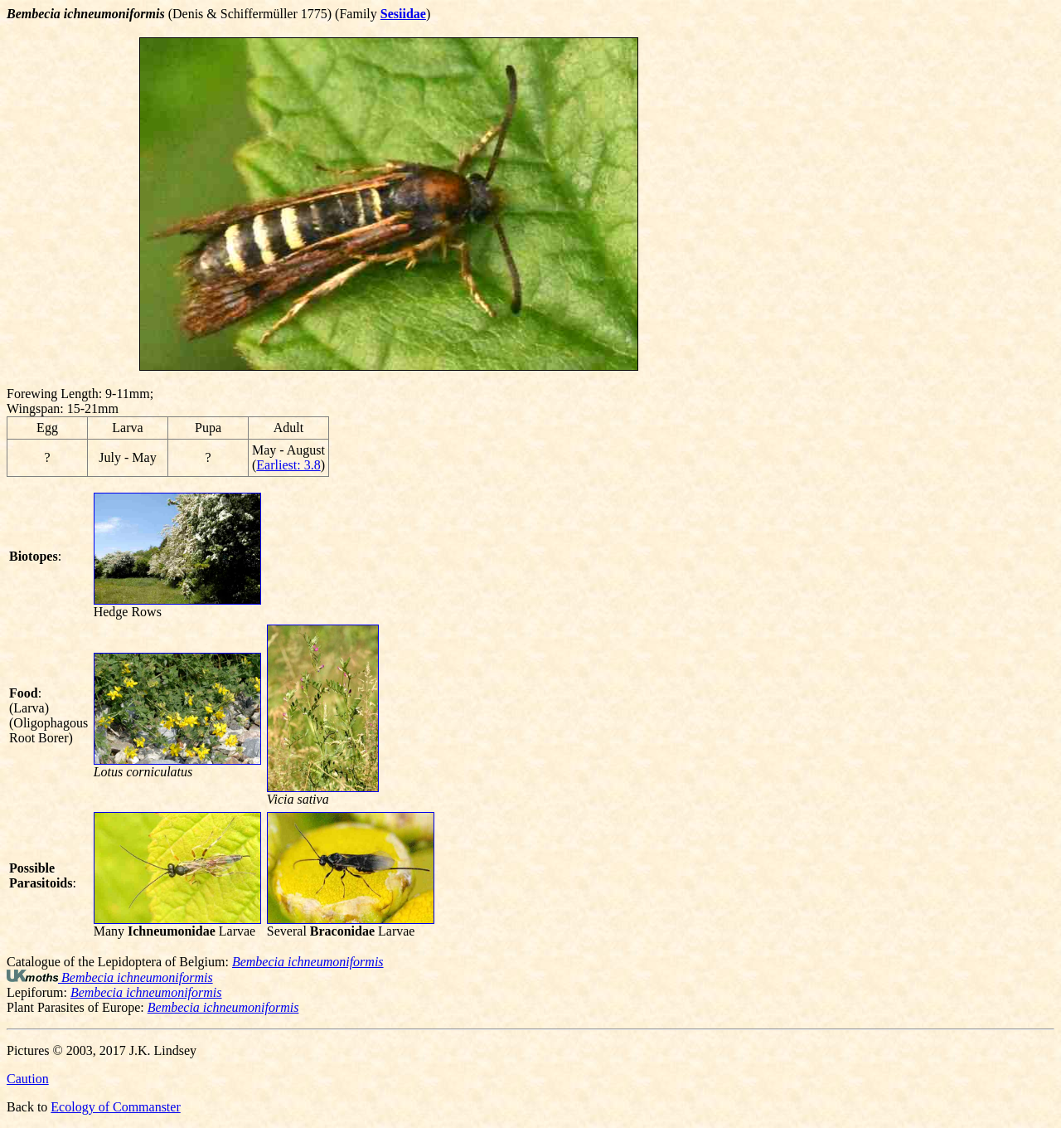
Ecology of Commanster (115, 1107)
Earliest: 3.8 (288, 465)
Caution (28, 1079)
